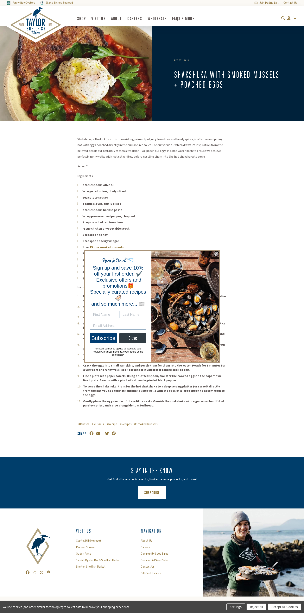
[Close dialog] (216, 254)
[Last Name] (132, 314)
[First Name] (103, 314)
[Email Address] (118, 325)
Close (133, 338)
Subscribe (103, 338)
